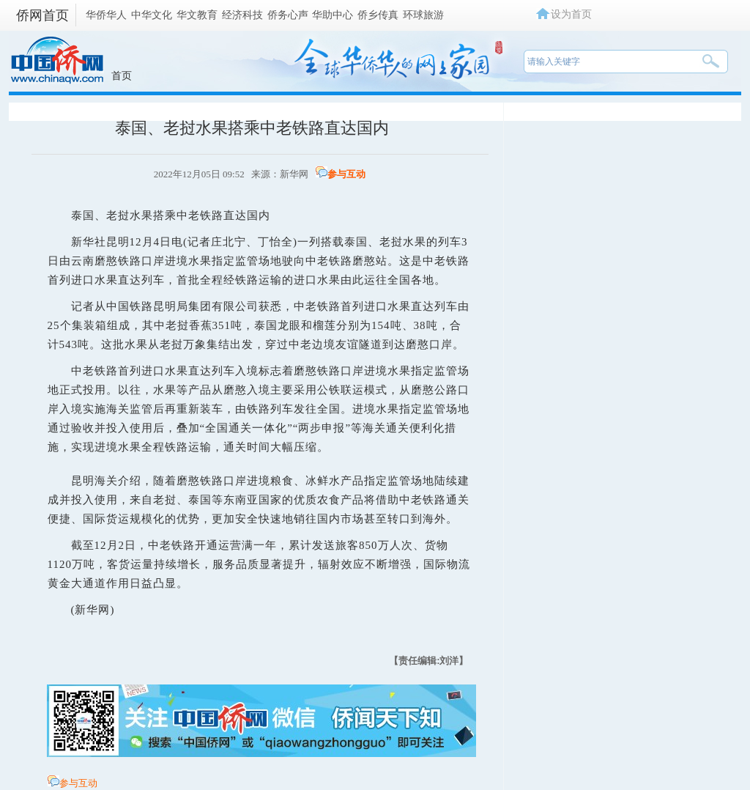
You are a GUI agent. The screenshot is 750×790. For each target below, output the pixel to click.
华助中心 (332, 15)
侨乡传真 (377, 15)
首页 (121, 75)
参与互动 (346, 174)
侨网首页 (42, 15)
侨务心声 (287, 15)
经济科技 (242, 15)
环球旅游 (423, 15)
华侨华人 (106, 15)
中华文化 (151, 15)
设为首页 (571, 14)
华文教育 (197, 15)
